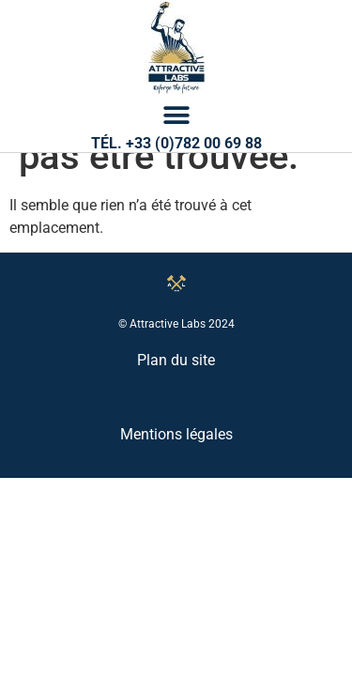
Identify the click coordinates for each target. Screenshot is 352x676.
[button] (176, 115)
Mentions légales (176, 506)
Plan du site (176, 431)
